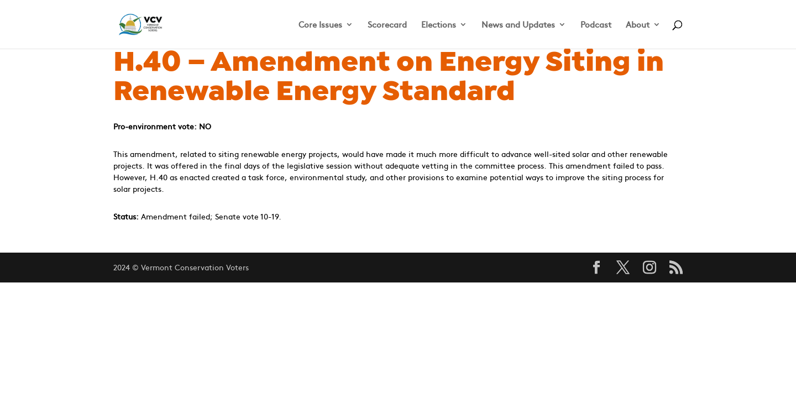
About (638, 25)
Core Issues (320, 25)
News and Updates (518, 25)
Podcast (595, 25)
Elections (438, 25)
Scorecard (387, 25)
